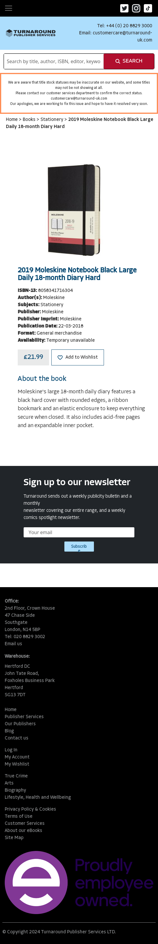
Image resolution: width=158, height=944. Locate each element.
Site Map (14, 838)
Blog (9, 731)
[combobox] (54, 61)
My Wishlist (17, 764)
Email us (13, 644)
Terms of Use (18, 816)
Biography (15, 790)
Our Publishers (20, 724)
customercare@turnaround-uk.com (79, 98)
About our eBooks (23, 830)
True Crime (16, 776)
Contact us (16, 738)
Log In (11, 750)
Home (12, 119)
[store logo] (31, 33)
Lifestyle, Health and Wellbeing (38, 797)
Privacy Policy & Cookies (30, 809)
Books (30, 119)
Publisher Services (24, 717)
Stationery (52, 119)
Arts (9, 783)
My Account (17, 757)
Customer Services (25, 823)
